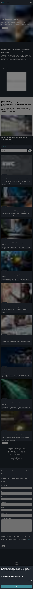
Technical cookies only (16, 583)
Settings (30, 580)
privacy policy (21, 576)
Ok (16, 586)
